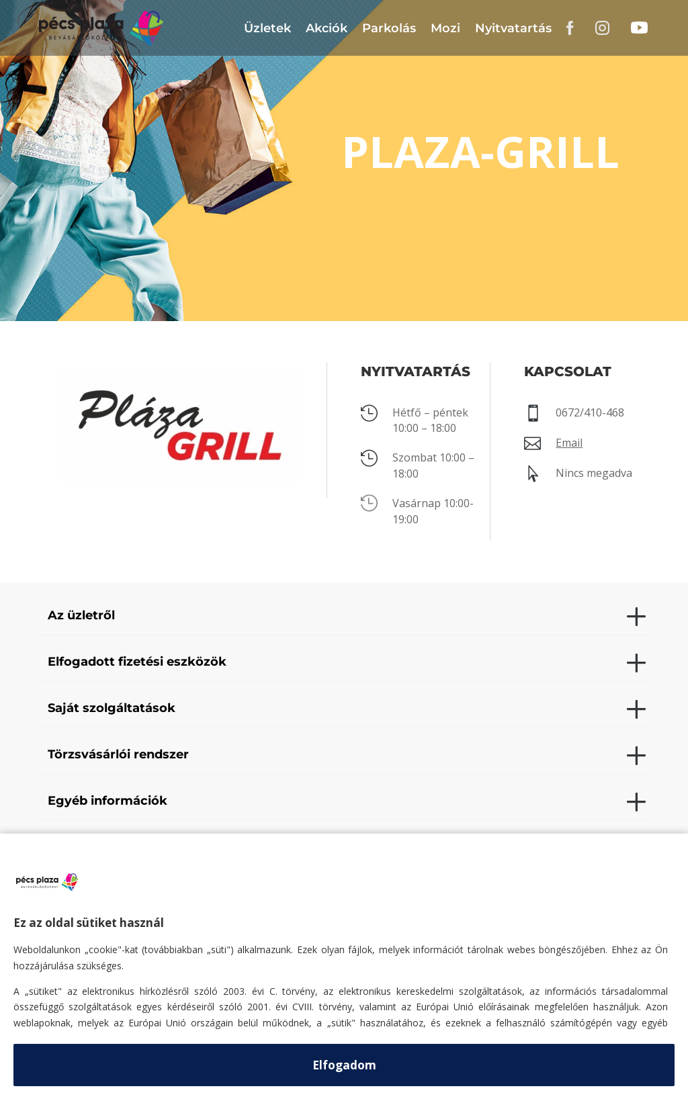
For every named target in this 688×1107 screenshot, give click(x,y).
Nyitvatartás (513, 28)
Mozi (445, 28)
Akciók (326, 28)
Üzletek (267, 28)
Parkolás (389, 28)
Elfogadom (344, 1065)
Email (569, 442)
